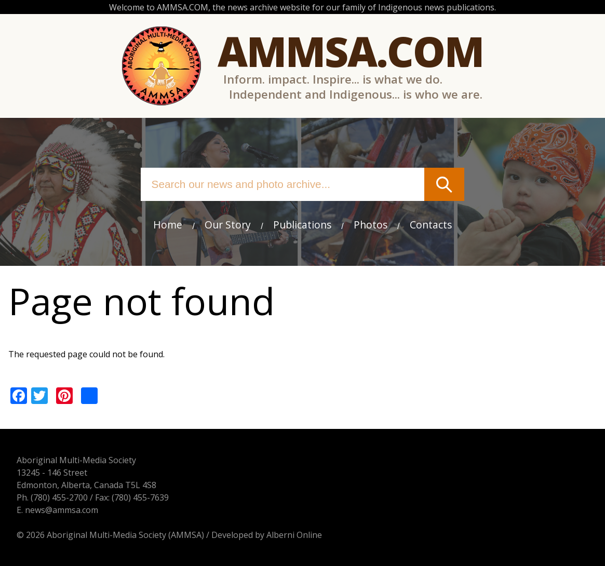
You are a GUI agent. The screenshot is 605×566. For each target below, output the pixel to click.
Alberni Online (294, 535)
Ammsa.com (350, 50)
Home (167, 225)
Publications (302, 225)
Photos (370, 225)
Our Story (228, 225)
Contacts (431, 225)
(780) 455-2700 (59, 497)
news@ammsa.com (61, 510)
